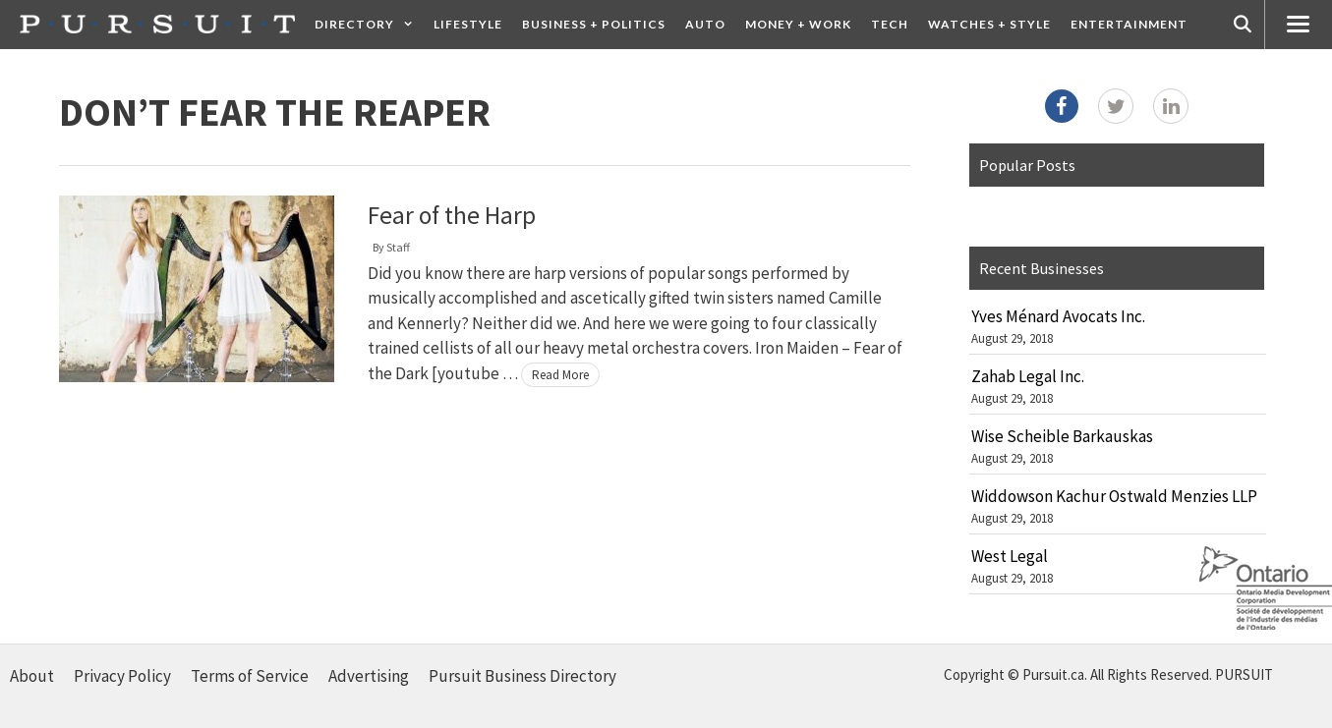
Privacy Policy (122, 676)
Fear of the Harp (452, 215)
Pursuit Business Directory (522, 676)
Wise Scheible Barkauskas (1062, 436)
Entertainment (1129, 24)
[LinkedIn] (1170, 106)
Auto (705, 24)
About (32, 676)
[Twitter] (1115, 106)
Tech (889, 24)
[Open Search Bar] (1242, 24)
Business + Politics (594, 24)
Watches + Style (989, 24)
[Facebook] (1061, 106)
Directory (369, 24)
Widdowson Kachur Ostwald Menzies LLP (1114, 496)
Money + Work (798, 24)
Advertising (368, 676)
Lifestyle (468, 24)
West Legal (1009, 556)
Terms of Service (250, 676)
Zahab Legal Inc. (1027, 376)
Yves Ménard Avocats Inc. (1058, 316)
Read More (560, 374)
